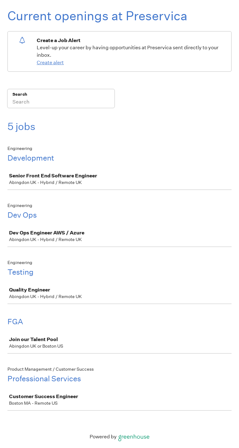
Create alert (50, 62)
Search (19, 94)
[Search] (61, 102)
